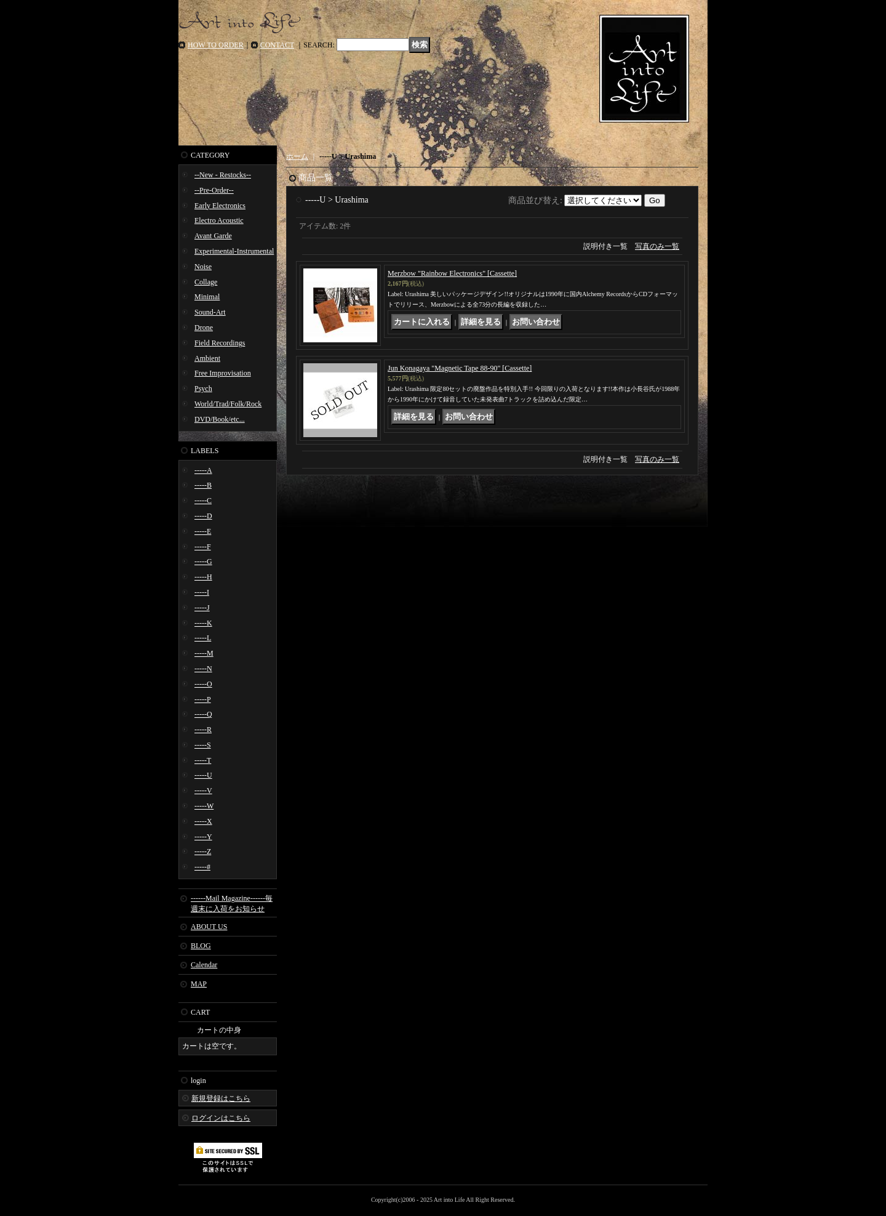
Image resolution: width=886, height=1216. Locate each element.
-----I (201, 592)
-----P (202, 699)
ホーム (297, 156)
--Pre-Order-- (214, 190)
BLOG (201, 945)
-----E (202, 531)
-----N (203, 668)
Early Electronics (219, 205)
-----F (202, 546)
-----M (204, 653)
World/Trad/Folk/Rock (227, 404)
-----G (203, 561)
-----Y (203, 836)
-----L (202, 638)
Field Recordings (219, 343)
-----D (203, 516)
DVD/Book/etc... (219, 419)
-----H (203, 577)
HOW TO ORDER (216, 45)
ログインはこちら (220, 1118)
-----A (203, 470)
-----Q (203, 714)
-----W (204, 806)
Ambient (207, 358)
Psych (203, 388)
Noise (203, 266)
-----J (202, 607)
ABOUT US (209, 926)
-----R (203, 729)
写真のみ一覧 (657, 246)
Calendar (204, 964)
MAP (199, 984)
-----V (203, 790)
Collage (205, 282)
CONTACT (277, 45)
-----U (203, 775)
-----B (203, 485)
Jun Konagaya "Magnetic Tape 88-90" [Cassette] (460, 368)
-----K (203, 623)
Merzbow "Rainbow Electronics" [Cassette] (452, 273)
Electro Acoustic (219, 220)
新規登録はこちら (220, 1098)
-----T (202, 760)
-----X (203, 821)
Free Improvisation (222, 373)
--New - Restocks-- (222, 175)
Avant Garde (213, 236)
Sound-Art (210, 312)
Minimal (207, 296)
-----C (203, 500)
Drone (203, 327)
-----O (203, 684)
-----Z (202, 851)
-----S (202, 745)
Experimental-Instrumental (234, 251)
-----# (202, 867)
